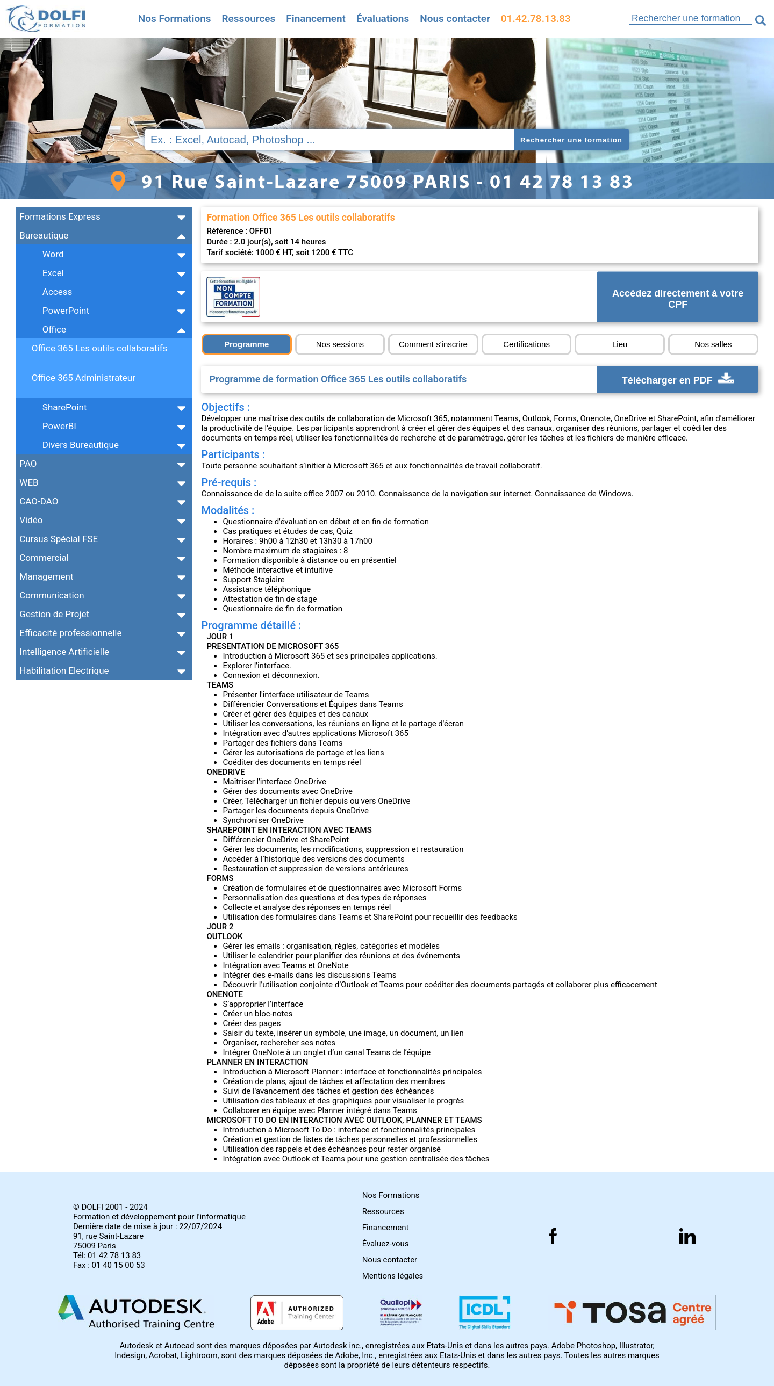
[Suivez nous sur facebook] (553, 1236)
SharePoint (64, 407)
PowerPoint (65, 310)
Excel (53, 273)
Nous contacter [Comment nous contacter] (455, 18)
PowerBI (59, 426)
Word (53, 254)
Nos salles (713, 344)
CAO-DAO (38, 501)
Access (57, 291)
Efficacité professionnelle (70, 632)
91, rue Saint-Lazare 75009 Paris (108, 1241)
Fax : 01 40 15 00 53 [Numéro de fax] (109, 1265)
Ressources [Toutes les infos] (249, 18)
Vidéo (30, 520)
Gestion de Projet (54, 614)
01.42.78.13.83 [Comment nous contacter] (536, 18)
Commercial (44, 557)
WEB (28, 482)
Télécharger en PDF (678, 379)
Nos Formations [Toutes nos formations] (391, 1195)
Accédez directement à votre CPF (677, 299)
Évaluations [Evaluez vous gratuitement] (382, 18)
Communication (51, 595)
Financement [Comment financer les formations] (385, 1227)
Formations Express (59, 216)
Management (46, 576)
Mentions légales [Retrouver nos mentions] (393, 1276)
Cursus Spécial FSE (58, 538)
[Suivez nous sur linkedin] (687, 1236)
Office (54, 329)
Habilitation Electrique (64, 670)
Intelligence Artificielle (64, 651)
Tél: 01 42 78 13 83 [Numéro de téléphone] (107, 1255)
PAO (28, 463)
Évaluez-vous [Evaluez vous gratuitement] (385, 1243)
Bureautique (43, 235)
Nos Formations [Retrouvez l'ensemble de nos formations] (174, 18)
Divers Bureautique (80, 444)
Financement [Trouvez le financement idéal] (316, 18)
